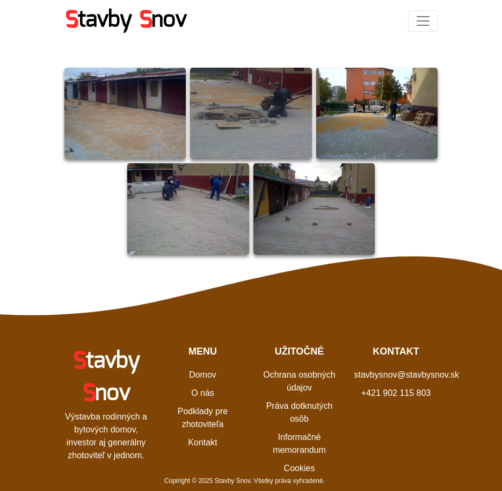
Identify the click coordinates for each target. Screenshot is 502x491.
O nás (202, 393)
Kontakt (202, 442)
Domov (202, 374)
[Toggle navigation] (423, 21)
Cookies (299, 468)
